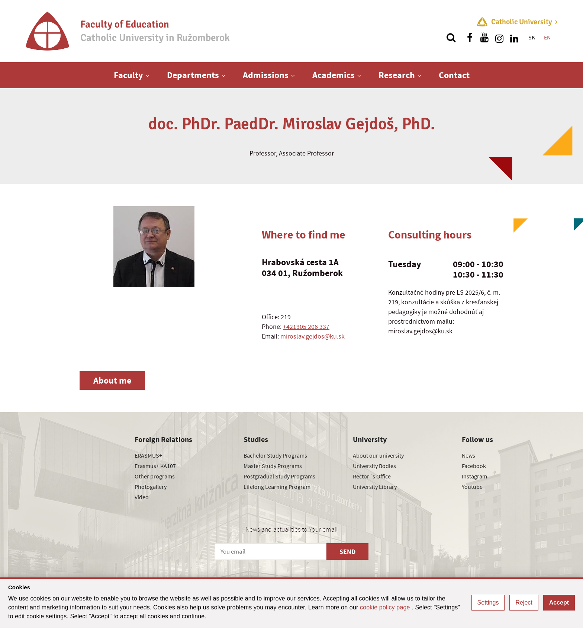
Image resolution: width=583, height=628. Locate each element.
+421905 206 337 (306, 326)
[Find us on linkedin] (514, 37)
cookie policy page (386, 607)
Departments (193, 75)
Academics (333, 75)
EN (547, 37)
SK (531, 37)
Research (397, 75)
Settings (488, 602)
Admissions (266, 75)
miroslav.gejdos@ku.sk (312, 336)
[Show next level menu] (147, 75)
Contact (454, 75)
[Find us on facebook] (469, 37)
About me (112, 380)
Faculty (128, 75)
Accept (559, 602)
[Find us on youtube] (484, 37)
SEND (347, 551)
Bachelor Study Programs (275, 455)
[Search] (451, 37)
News (468, 455)
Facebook (474, 466)
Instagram (474, 476)
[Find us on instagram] (499, 37)
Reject (523, 602)
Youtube (472, 486)
